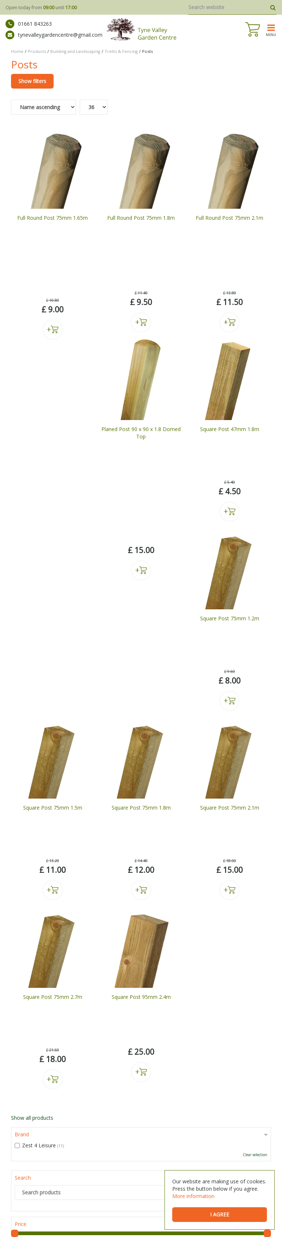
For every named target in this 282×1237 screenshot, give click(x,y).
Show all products (32, 738)
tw (38, 1045)
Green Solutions (94, 1222)
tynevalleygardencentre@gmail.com (54, 35)
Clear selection (255, 775)
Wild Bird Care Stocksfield (164, 1193)
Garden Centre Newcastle (110, 1184)
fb (15, 1045)
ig (26, 1045)
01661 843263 (29, 23)
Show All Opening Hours (39, 1153)
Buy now (52, 258)
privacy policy (104, 959)
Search (23, 798)
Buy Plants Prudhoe (59, 1193)
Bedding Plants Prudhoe (108, 1193)
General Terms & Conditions (146, 1222)
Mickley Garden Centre (57, 1184)
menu (271, 34)
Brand (22, 755)
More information (193, 1196)
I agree (219, 1214)
